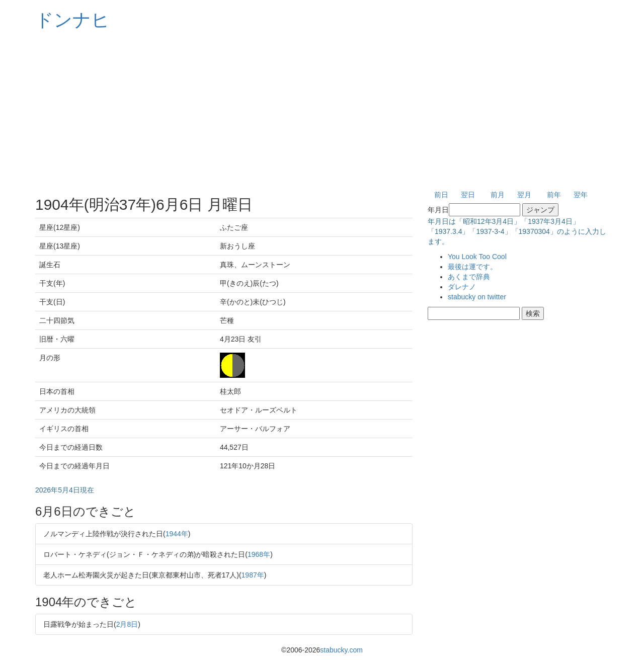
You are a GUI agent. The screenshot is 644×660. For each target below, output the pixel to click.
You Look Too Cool (477, 257)
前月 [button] (498, 195)
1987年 (253, 575)
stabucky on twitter (477, 297)
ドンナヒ (72, 20)
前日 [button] (441, 195)
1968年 (259, 554)
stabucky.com (341, 650)
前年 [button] (554, 195)
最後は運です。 (472, 267)
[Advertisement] (322, 110)
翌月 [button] (524, 195)
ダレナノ (462, 287)
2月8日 (127, 624)
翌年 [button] (581, 195)
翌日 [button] (468, 195)
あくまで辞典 (469, 277)
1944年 (177, 534)
